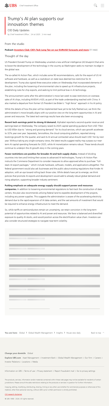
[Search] (95, 5)
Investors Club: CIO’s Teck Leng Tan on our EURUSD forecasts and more (51, 50)
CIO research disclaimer (13, 394)
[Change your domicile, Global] (30, 353)
